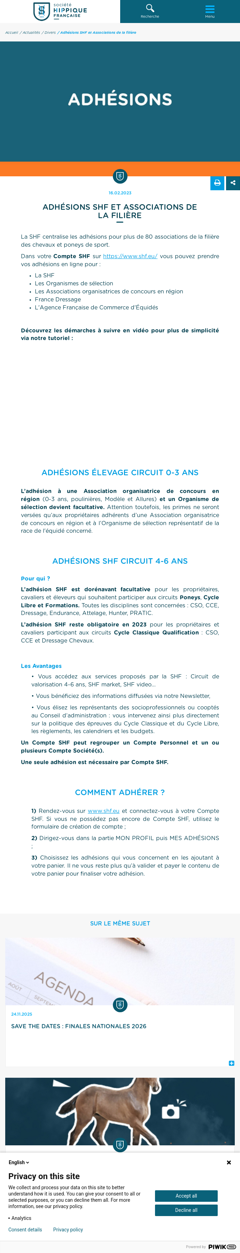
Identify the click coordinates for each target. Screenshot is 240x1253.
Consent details (25, 1229)
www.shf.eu (103, 811)
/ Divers (49, 32)
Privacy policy (68, 1229)
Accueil (11, 32)
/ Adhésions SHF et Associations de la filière (96, 32)
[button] (150, 11)
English (19, 1162)
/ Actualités (30, 32)
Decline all (186, 1210)
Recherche (150, 11)
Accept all (186, 1196)
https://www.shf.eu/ (130, 256)
